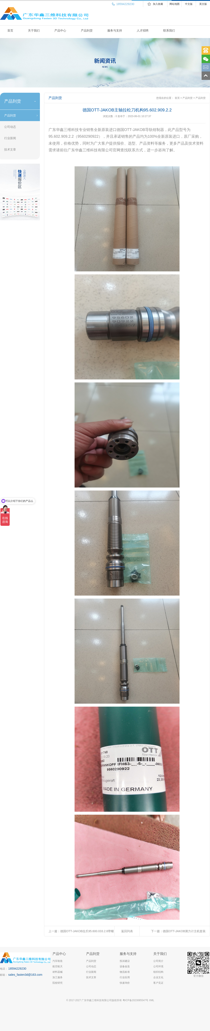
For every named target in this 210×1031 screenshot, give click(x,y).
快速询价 (125, 982)
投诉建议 (125, 961)
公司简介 (158, 961)
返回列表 (127, 931)
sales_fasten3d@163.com (25, 974)
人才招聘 (142, 30)
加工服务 (57, 977)
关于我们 (34, 30)
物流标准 (125, 971)
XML (151, 1000)
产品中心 (60, 30)
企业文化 (158, 977)
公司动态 (10, 126)
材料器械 (57, 971)
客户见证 (158, 982)
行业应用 (125, 977)
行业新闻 (10, 138)
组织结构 (158, 971)
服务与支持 (114, 30)
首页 (10, 30)
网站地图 (174, 4)
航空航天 (57, 966)
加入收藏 (158, 4)
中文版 (189, 4)
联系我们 (169, 30)
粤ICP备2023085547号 (135, 1000)
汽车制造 (57, 961)
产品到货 (87, 30)
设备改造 (125, 966)
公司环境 (158, 966)
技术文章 (10, 149)
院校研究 (57, 982)
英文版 (203, 4)
